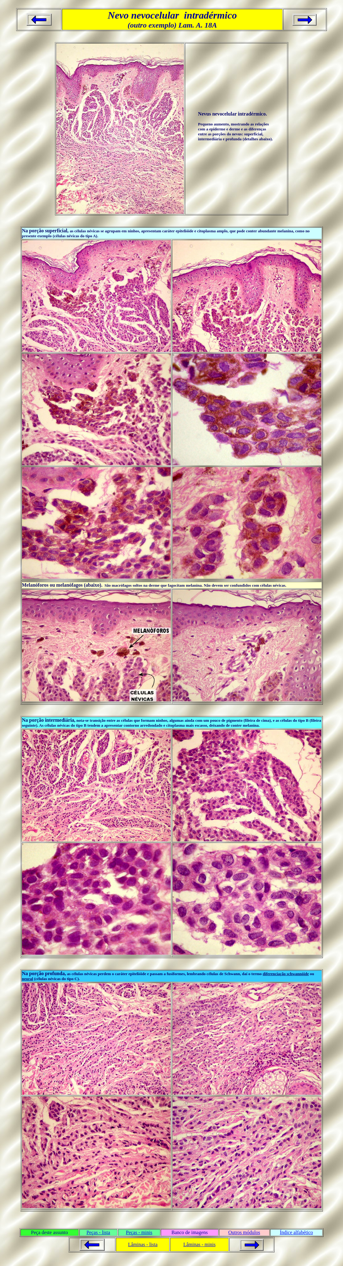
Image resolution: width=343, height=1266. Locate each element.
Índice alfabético (296, 1232)
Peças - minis (139, 1232)
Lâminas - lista (142, 1244)
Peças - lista (98, 1232)
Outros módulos (244, 1232)
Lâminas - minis (199, 1244)
